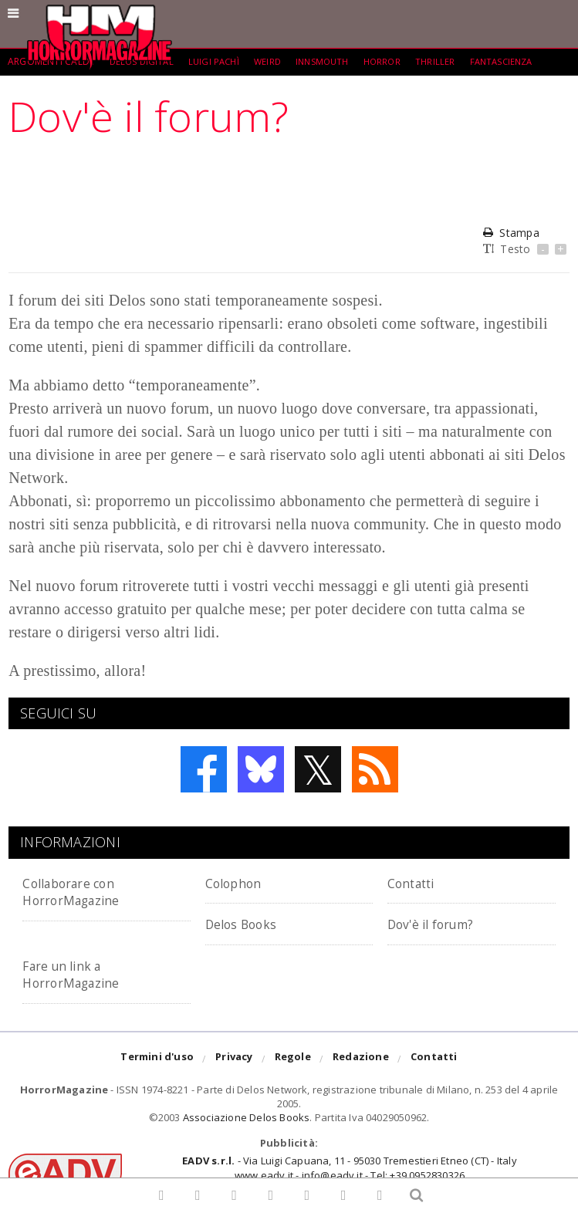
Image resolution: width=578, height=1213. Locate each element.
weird (274, 61)
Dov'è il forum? (439, 923)
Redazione (361, 1059)
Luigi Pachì (218, 61)
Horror (394, 61)
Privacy (233, 1059)
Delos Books (248, 923)
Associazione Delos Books (246, 1117)
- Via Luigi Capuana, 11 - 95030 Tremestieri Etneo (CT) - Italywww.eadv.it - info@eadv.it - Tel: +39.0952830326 (349, 1167)
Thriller (450, 61)
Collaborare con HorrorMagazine (80, 891)
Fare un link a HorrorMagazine (80, 973)
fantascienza (519, 61)
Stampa (511, 233)
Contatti (417, 882)
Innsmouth (331, 61)
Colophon (239, 882)
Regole (293, 1059)
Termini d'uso (157, 1059)
